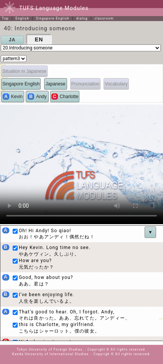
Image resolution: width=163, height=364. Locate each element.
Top (5, 18)
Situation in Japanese (24, 71)
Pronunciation (85, 84)
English (22, 18)
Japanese (56, 84)
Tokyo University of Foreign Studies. (50, 349)
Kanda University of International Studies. (51, 354)
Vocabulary (116, 84)
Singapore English (52, 18)
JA (12, 40)
